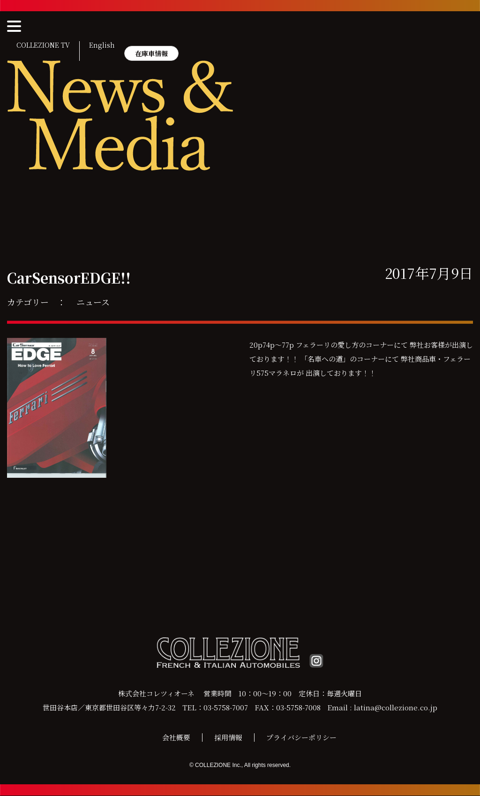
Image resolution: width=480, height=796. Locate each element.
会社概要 (176, 738)
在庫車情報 (151, 53)
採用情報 (228, 738)
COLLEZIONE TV (43, 45)
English (102, 45)
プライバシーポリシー (301, 738)
